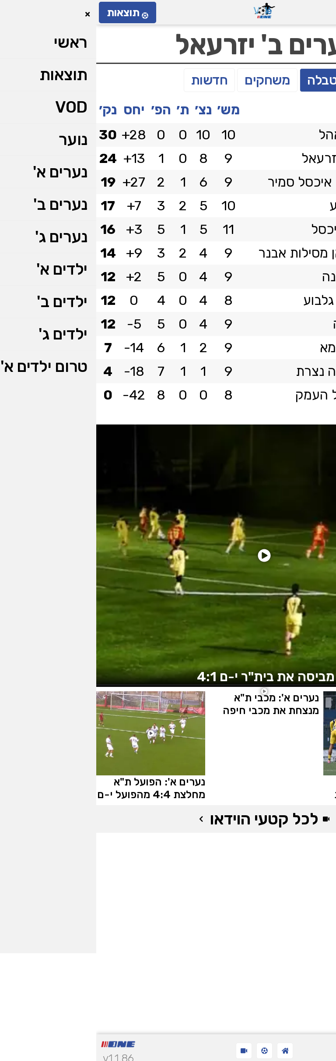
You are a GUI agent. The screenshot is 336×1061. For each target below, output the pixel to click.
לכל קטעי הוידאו (168, 819)
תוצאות (31, 12)
